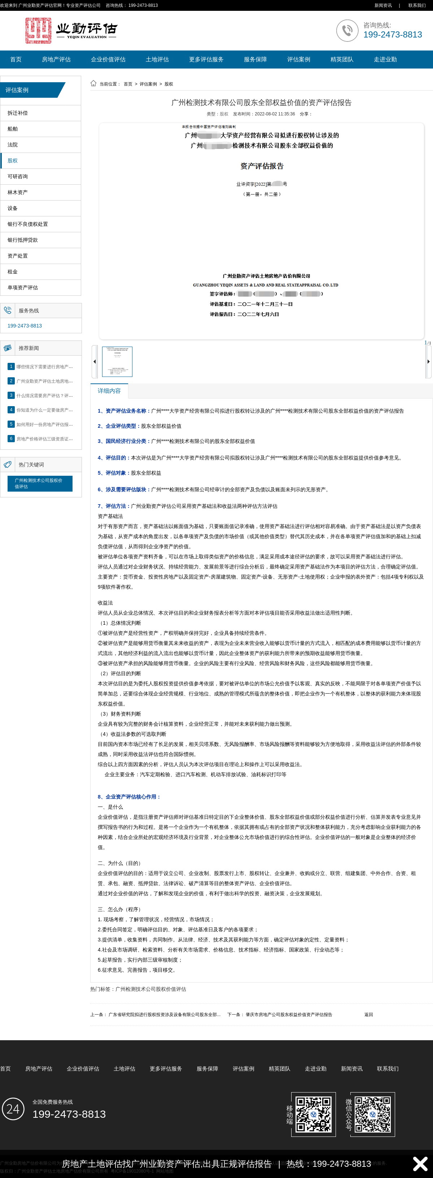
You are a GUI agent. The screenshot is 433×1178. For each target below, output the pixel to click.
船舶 (13, 129)
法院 (13, 145)
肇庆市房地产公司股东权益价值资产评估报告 (289, 1014)
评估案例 (298, 59)
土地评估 (157, 59)
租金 (13, 272)
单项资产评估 (23, 287)
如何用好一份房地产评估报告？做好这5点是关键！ (65, 424)
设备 (13, 208)
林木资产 (18, 192)
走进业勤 (385, 59)
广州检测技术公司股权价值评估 (38, 483)
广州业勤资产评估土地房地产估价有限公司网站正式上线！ (73, 380)
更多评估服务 (206, 59)
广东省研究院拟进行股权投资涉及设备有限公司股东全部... (164, 1014)
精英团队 (342, 59)
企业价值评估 (108, 59)
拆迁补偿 (18, 113)
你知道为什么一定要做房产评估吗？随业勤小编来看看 (69, 409)
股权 (13, 160)
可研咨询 (18, 176)
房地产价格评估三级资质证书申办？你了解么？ (62, 438)
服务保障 (255, 59)
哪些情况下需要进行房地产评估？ (49, 366)
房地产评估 (56, 59)
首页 (16, 59)
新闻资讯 (383, 5)
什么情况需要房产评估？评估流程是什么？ (58, 395)
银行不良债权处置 (28, 224)
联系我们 (417, 5)
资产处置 (18, 256)
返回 (368, 1014)
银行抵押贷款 (23, 240)
